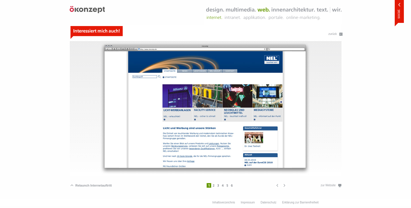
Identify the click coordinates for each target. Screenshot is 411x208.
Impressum (248, 202)
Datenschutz (269, 202)
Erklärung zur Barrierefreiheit (300, 202)
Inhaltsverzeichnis (223, 202)
